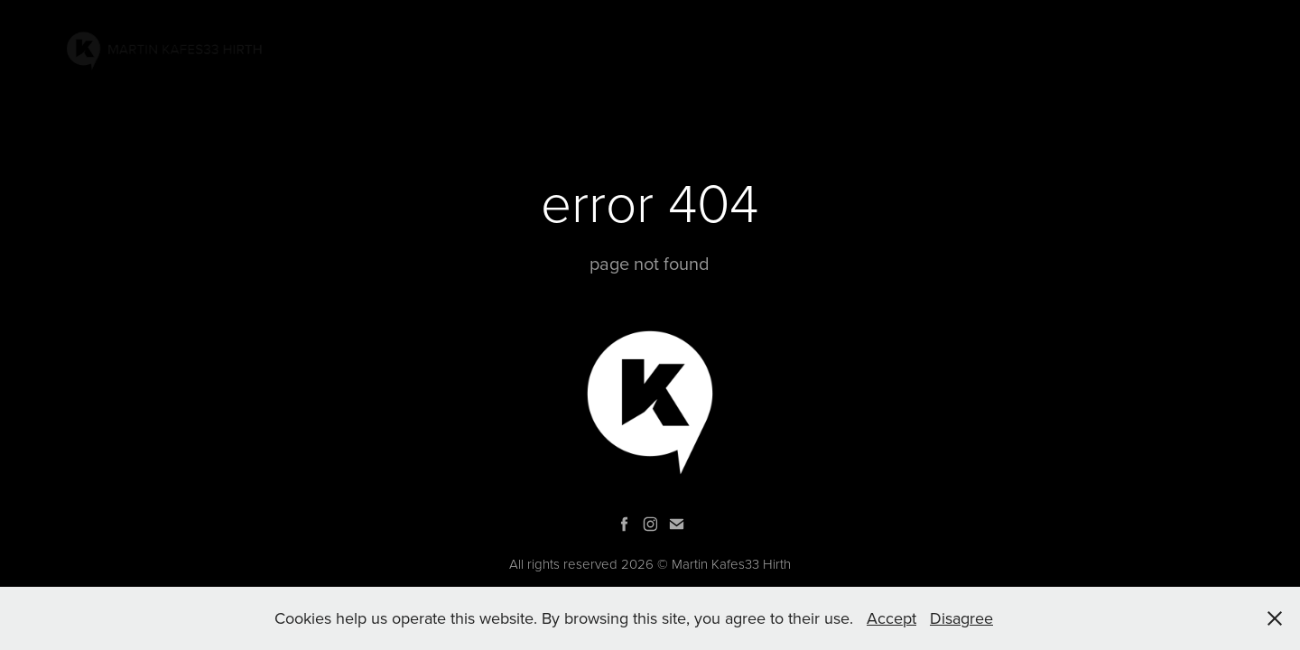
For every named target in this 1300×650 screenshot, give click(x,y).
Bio (1074, 48)
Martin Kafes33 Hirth (731, 563)
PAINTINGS (798, 48)
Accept (891, 618)
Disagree (961, 618)
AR (952, 48)
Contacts (1142, 48)
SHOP (1217, 48)
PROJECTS (889, 48)
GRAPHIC (1012, 48)
